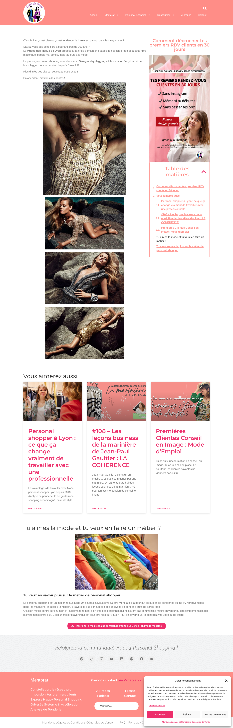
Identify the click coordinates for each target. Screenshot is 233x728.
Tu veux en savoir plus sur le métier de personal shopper (180, 248)
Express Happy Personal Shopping (56, 699)
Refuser (187, 714)
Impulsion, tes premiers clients (53, 694)
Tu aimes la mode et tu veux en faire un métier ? (180, 239)
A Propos (103, 691)
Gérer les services (157, 705)
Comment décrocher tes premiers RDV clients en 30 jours (180, 188)
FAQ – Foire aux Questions (137, 722)
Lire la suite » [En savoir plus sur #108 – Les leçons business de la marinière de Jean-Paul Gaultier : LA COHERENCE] (99, 508)
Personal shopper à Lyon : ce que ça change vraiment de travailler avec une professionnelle (183, 205)
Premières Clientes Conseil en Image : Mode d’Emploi (180, 229)
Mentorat (112, 15)
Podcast (103, 696)
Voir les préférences (215, 714)
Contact (202, 14)
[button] (226, 680)
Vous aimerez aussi (168, 195)
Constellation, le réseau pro (50, 689)
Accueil (94, 14)
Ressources (166, 15)
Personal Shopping (138, 15)
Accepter (160, 714)
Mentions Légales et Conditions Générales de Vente (186, 722)
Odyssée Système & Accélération (54, 704)
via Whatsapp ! (130, 680)
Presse (130, 691)
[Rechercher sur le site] (116, 706)
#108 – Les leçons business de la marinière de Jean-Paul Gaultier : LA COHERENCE (183, 218)
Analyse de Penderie (45, 709)
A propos (186, 14)
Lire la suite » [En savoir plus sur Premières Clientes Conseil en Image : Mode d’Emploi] (163, 508)
